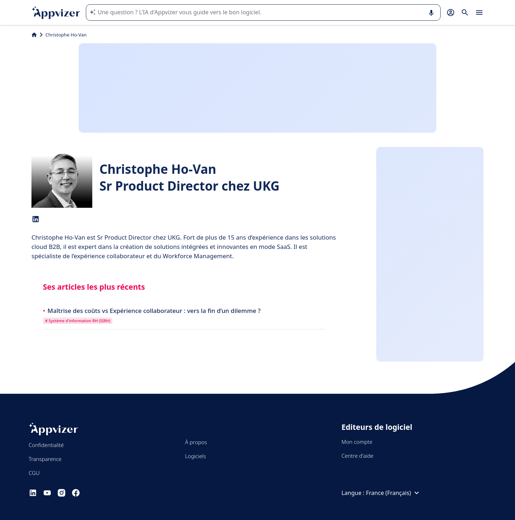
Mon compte (357, 441)
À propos (196, 442)
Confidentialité (46, 444)
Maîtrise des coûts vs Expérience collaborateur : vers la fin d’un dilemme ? (154, 310)
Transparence (45, 458)
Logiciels (195, 456)
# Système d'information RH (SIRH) (77, 320)
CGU (34, 472)
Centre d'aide (358, 455)
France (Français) (393, 493)
